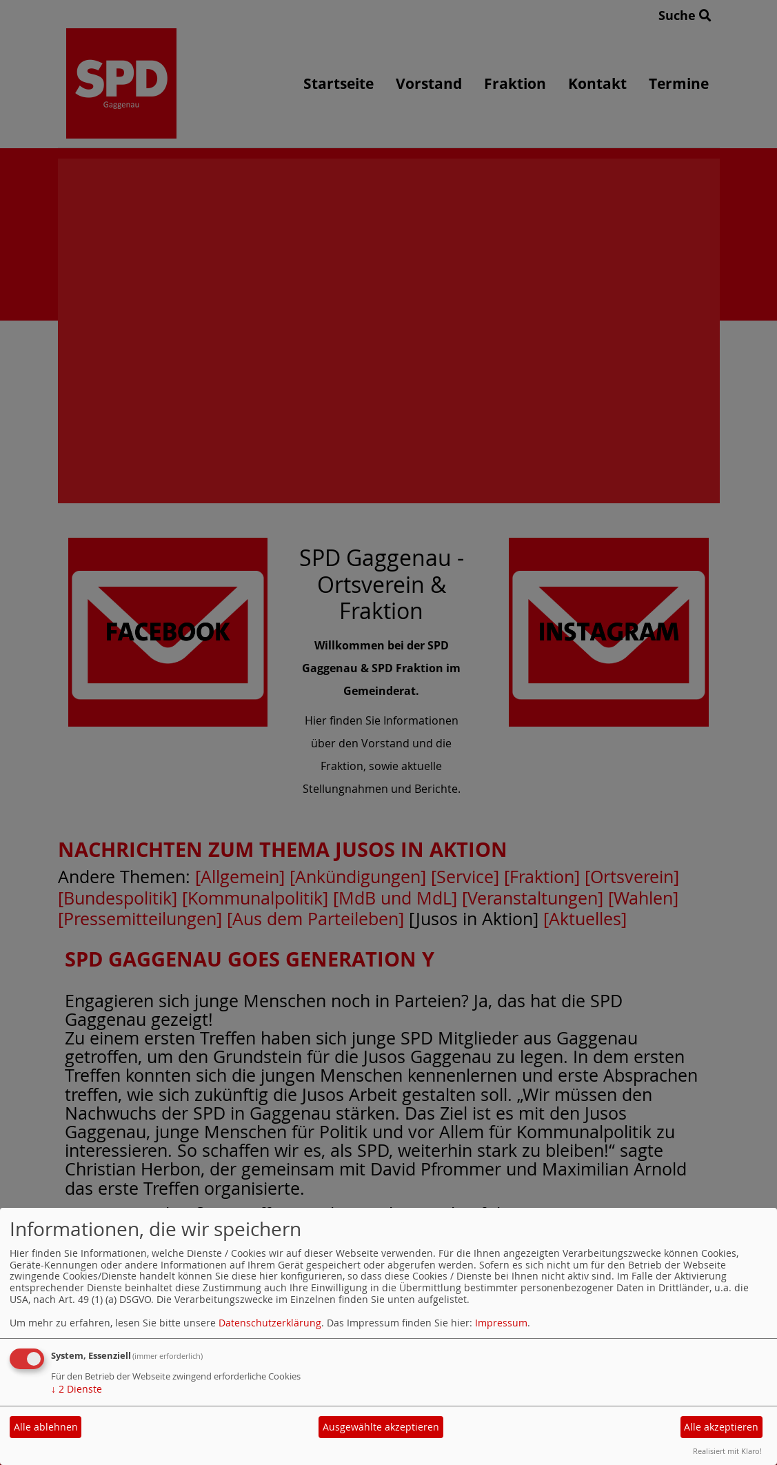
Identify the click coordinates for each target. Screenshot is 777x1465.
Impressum (501, 1322)
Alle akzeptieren (721, 1426)
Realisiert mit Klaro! (727, 1451)
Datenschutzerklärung (270, 1322)
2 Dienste (76, 1388)
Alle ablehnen (46, 1426)
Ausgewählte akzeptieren (381, 1426)
